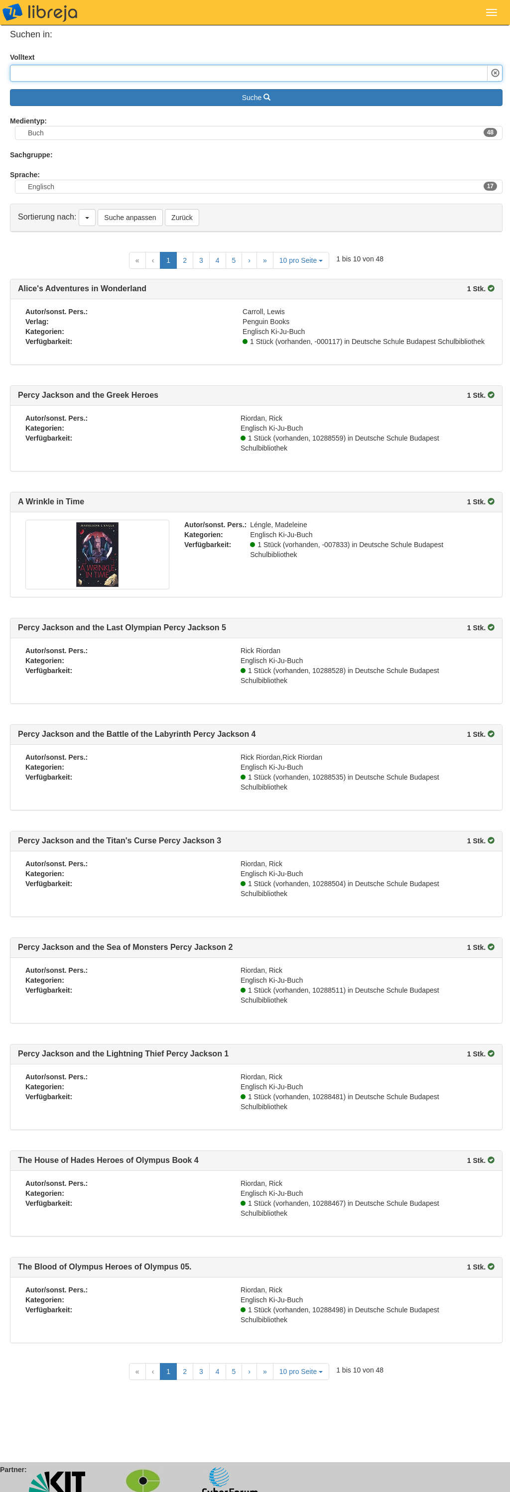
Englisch (262, 186)
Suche (256, 98)
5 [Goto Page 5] (234, 260)
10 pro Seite (301, 260)
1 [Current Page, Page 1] (168, 260)
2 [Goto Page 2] (185, 260)
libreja (39, 12)
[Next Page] (249, 260)
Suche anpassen (130, 218)
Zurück (182, 218)
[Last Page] (264, 260)
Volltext (22, 57)
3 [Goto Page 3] (201, 260)
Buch (262, 132)
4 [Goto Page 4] (218, 260)
